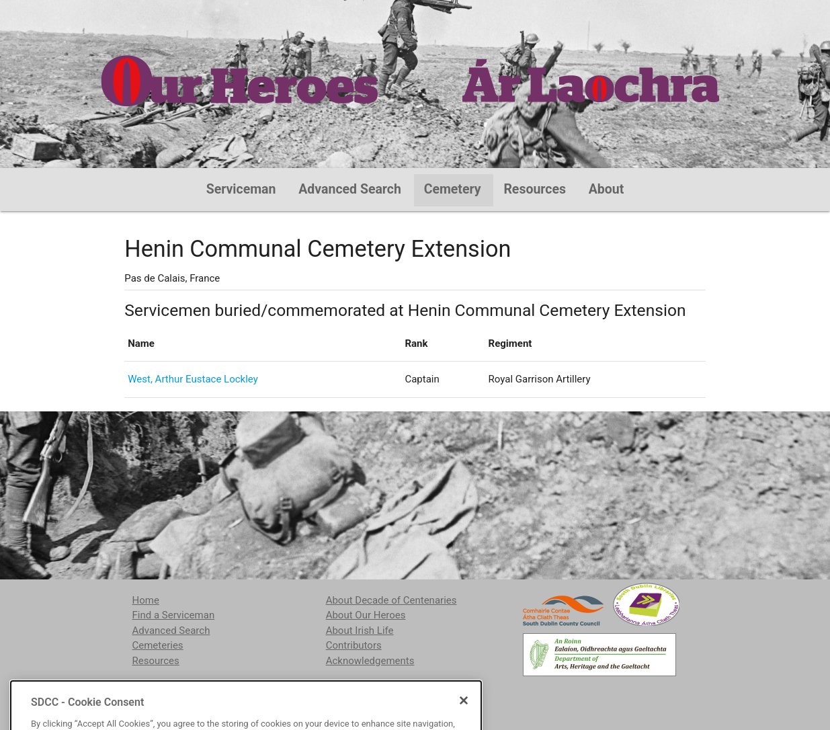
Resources (534, 189)
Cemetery (452, 189)
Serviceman (241, 189)
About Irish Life (360, 630)
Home (145, 600)
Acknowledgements (370, 661)
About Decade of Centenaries (391, 600)
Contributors (354, 645)
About (606, 189)
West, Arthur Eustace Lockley (193, 379)
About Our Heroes (366, 615)
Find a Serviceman (173, 615)
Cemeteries (157, 645)
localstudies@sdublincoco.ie (242, 695)
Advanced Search (349, 189)
